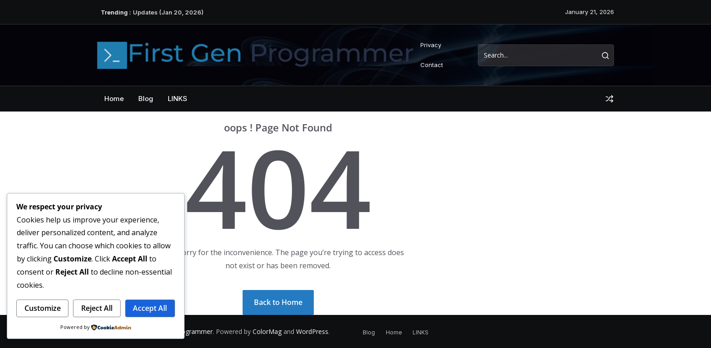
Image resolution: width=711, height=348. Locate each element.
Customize (42, 308)
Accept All (150, 308)
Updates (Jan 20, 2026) (168, 12)
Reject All (96, 308)
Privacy (430, 44)
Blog (145, 98)
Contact (431, 64)
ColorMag (267, 331)
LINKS (177, 98)
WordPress (312, 331)
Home (114, 98)
